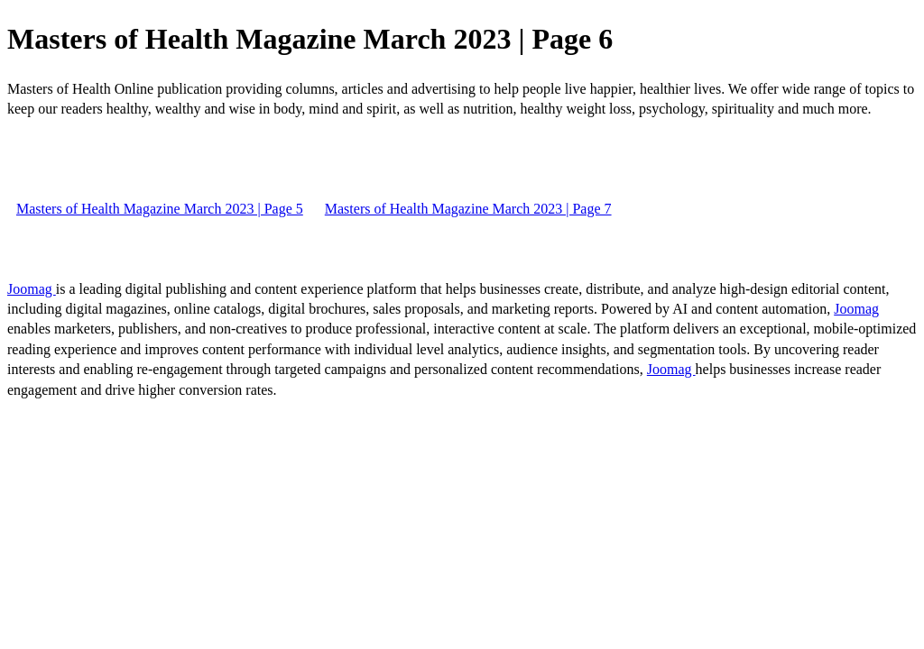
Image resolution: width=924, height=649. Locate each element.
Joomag (31, 289)
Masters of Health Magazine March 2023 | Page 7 (468, 208)
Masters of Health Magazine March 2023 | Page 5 (159, 208)
